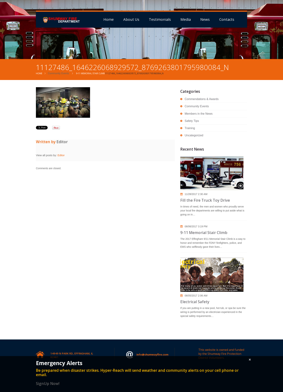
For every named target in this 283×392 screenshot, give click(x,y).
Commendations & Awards (202, 99)
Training (190, 128)
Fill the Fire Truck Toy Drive (205, 200)
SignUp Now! (47, 383)
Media (185, 19)
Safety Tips (192, 120)
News (205, 19)
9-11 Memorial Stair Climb (90, 73)
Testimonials (160, 19)
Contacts (226, 19)
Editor (62, 141)
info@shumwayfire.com (147, 354)
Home (108, 19)
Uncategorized (194, 135)
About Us (131, 19)
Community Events (58, 73)
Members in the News (199, 113)
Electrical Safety (194, 301)
